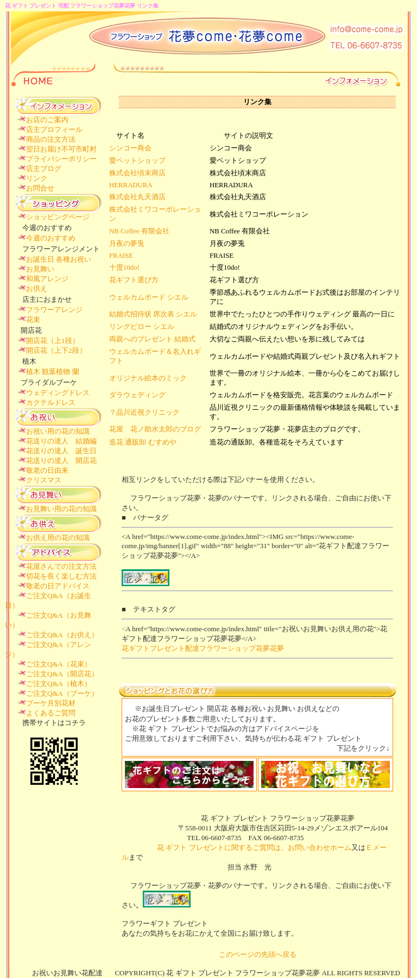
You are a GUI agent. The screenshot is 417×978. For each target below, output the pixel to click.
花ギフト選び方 (134, 280)
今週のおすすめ (50, 238)
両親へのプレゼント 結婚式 (152, 339)
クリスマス (43, 480)
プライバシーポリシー (61, 159)
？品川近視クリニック (144, 412)
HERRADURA (131, 185)
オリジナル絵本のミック (148, 378)
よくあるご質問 (50, 713)
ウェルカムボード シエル (148, 297)
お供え (36, 288)
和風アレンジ (47, 279)
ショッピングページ (58, 217)
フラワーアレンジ (54, 310)
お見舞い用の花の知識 (61, 509)
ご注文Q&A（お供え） (62, 635)
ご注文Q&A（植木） (58, 683)
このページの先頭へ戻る (257, 954)
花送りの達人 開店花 (61, 460)
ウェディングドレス (58, 393)
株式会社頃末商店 (137, 173)
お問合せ (40, 188)
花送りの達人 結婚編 (61, 441)
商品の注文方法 (50, 139)
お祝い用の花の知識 (58, 431)
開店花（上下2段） (56, 350)
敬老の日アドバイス (58, 586)
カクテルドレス (50, 402)
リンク (36, 178)
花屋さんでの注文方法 (61, 566)
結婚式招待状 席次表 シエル (153, 314)
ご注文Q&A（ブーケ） (62, 693)
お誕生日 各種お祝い (58, 259)
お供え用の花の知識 (58, 538)
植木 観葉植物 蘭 (52, 371)
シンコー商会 (130, 148)
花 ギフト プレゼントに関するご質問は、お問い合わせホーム (236, 847)
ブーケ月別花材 (50, 703)
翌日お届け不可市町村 (61, 149)
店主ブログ (43, 168)
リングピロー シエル (141, 327)
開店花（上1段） (52, 340)
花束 (33, 319)
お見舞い (40, 269)
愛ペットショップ (137, 160)
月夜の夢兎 (126, 243)
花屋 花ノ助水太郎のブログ (155, 429)
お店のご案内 (47, 120)
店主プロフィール (54, 129)
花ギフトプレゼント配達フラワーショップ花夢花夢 (203, 648)
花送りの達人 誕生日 (61, 451)
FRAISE (121, 255)
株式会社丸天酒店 (137, 197)
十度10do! (124, 267)
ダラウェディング (137, 395)
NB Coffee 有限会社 (139, 231)
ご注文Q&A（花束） (58, 664)
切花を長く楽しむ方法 (61, 576)
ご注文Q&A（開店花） (62, 674)
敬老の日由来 (47, 470)
